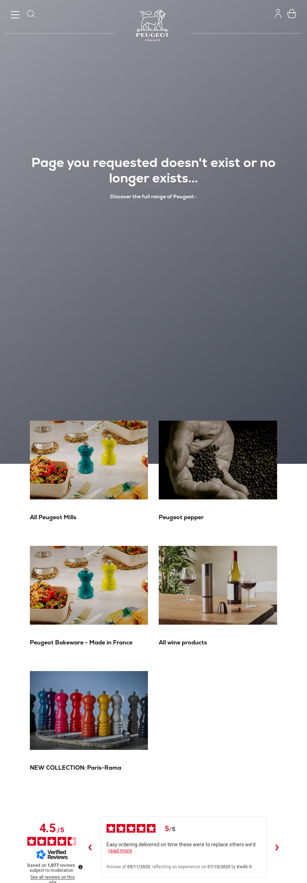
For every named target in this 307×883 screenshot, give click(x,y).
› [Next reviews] (277, 847)
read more (120, 850)
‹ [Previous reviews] (89, 847)
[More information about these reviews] (80, 866)
